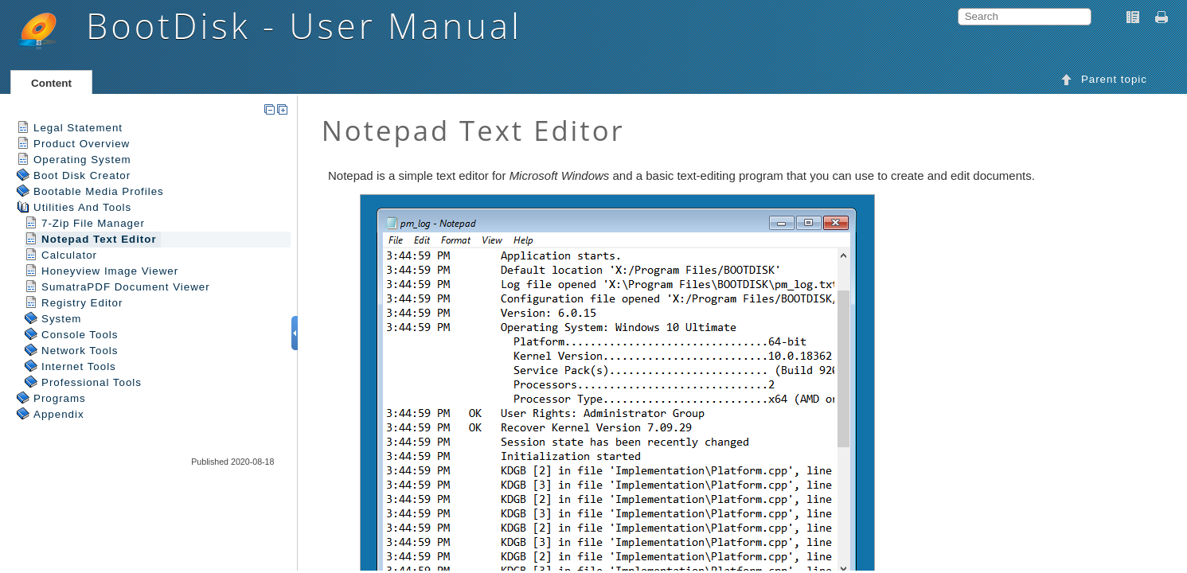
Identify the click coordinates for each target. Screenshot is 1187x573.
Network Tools (79, 351)
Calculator (69, 255)
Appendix (58, 414)
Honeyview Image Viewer (109, 271)
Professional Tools (91, 382)
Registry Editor (82, 303)
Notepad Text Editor (99, 239)
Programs (59, 398)
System (61, 319)
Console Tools (79, 335)
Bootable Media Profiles (98, 191)
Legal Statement (78, 128)
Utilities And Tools (82, 207)
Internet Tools (78, 366)
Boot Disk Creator (82, 175)
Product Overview (81, 144)
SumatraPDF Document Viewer (125, 287)
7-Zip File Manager (93, 223)
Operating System (82, 160)
